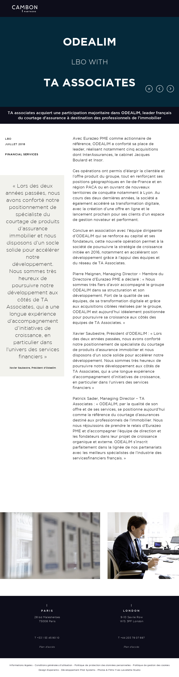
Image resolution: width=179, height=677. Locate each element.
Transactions (96, 5)
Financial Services (21, 154)
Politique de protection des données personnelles (103, 665)
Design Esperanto (49, 670)
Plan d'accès (47, 647)
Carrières (124, 5)
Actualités (151, 5)
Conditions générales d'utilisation (53, 665)
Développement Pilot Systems (78, 670)
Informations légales (20, 665)
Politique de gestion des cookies (151, 665)
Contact (105, 11)
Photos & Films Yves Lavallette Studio (119, 670)
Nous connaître (62, 5)
